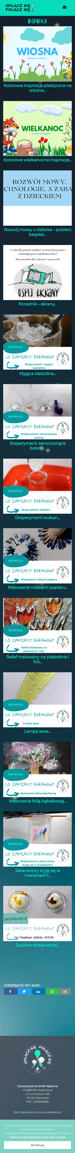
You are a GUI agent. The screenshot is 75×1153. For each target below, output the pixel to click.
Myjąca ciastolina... (37, 373)
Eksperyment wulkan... (37, 517)
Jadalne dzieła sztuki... (37, 945)
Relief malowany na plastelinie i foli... (37, 659)
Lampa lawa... (37, 731)
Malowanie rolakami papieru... (37, 587)
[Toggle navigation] (64, 8)
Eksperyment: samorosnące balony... (38, 446)
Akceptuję (37, 1145)
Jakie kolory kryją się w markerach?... (37, 873)
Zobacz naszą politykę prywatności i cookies (38, 1137)
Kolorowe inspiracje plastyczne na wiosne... (38, 88)
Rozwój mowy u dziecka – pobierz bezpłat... (37, 232)
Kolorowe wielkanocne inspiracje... (37, 160)
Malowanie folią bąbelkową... (37, 801)
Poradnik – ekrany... (37, 304)
